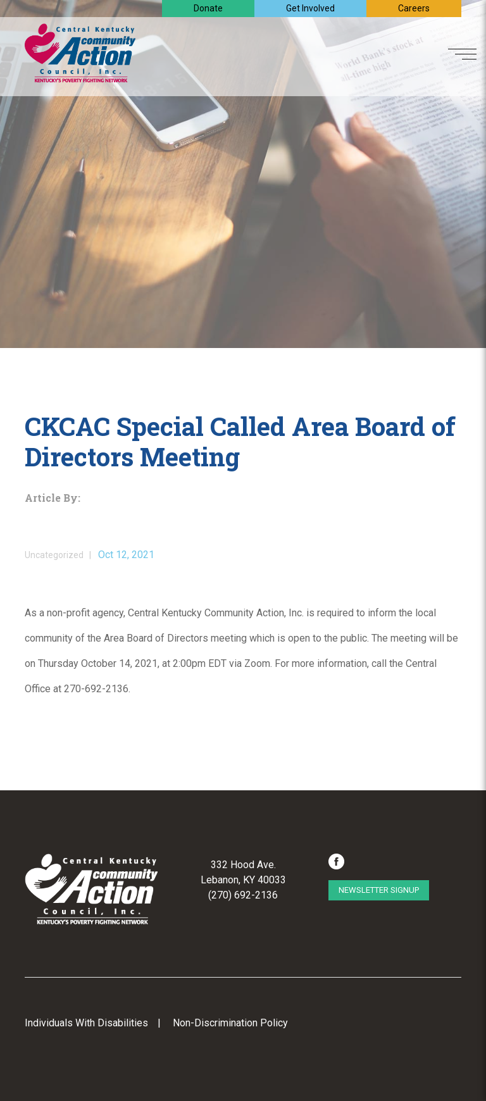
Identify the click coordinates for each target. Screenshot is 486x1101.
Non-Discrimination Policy (230, 1023)
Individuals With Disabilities (86, 1023)
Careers (414, 8)
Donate (208, 8)
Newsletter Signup (379, 890)
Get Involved (310, 8)
